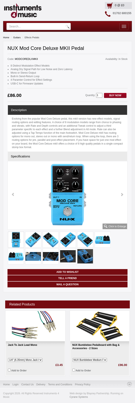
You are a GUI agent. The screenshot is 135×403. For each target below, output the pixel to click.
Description (19, 110)
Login (15, 384)
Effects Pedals (32, 37)
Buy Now (115, 95)
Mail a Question (67, 284)
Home (6, 37)
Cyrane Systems (79, 397)
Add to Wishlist (67, 272)
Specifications (20, 156)
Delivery (40, 384)
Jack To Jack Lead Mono (22, 345)
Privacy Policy (82, 384)
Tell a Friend (67, 278)
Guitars (17, 37)
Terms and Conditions (60, 384)
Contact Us (27, 384)
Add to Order (17, 370)
